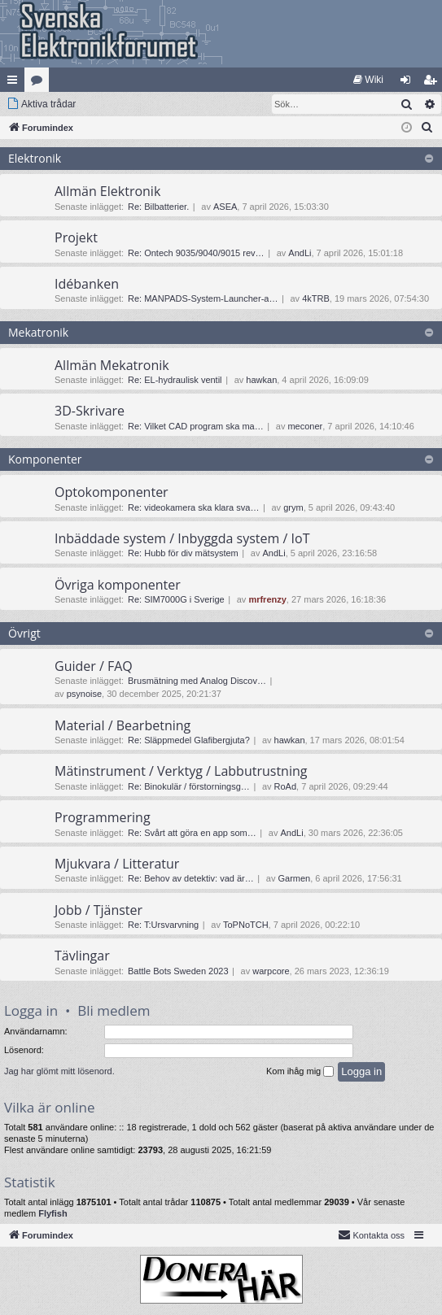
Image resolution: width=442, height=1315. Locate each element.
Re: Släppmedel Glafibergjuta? (189, 740)
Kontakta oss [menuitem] (371, 1234)
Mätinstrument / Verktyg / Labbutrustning (181, 771)
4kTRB (316, 298)
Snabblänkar (15, 83)
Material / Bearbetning (122, 725)
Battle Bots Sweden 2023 (178, 971)
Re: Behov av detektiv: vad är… (191, 878)
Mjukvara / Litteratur (117, 864)
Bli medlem (113, 1010)
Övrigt (24, 633)
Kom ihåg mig (300, 1072)
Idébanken (87, 284)
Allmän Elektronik (107, 191)
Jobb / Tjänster (98, 910)
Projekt (76, 237)
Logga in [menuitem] (409, 83)
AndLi (299, 253)
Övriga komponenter (118, 585)
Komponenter (45, 459)
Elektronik (34, 158)
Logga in (31, 1010)
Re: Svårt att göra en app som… (192, 833)
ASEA (225, 206)
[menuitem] (368, 79)
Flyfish (52, 1213)
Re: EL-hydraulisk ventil (175, 380)
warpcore (270, 971)
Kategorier (40, 83)
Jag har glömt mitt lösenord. (59, 1071)
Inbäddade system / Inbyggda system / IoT (182, 538)
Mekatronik (38, 332)
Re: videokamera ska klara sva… (193, 507)
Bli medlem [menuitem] (433, 83)
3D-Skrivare (90, 411)
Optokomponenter (111, 492)
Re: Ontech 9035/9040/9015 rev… (196, 253)
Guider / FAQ (94, 666)
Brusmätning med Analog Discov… (197, 681)
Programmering (103, 817)
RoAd (285, 786)
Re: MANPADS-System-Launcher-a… (203, 298)
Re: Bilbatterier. (158, 206)
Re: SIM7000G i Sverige (176, 599)
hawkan (261, 380)
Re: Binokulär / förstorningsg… (189, 786)
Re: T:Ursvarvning (163, 925)
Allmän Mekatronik (112, 365)
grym (293, 507)
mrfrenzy (267, 599)
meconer (304, 426)
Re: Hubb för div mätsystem (183, 553)
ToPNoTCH (246, 925)
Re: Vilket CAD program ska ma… (196, 426)
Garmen (294, 878)
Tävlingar (82, 955)
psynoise (84, 694)
